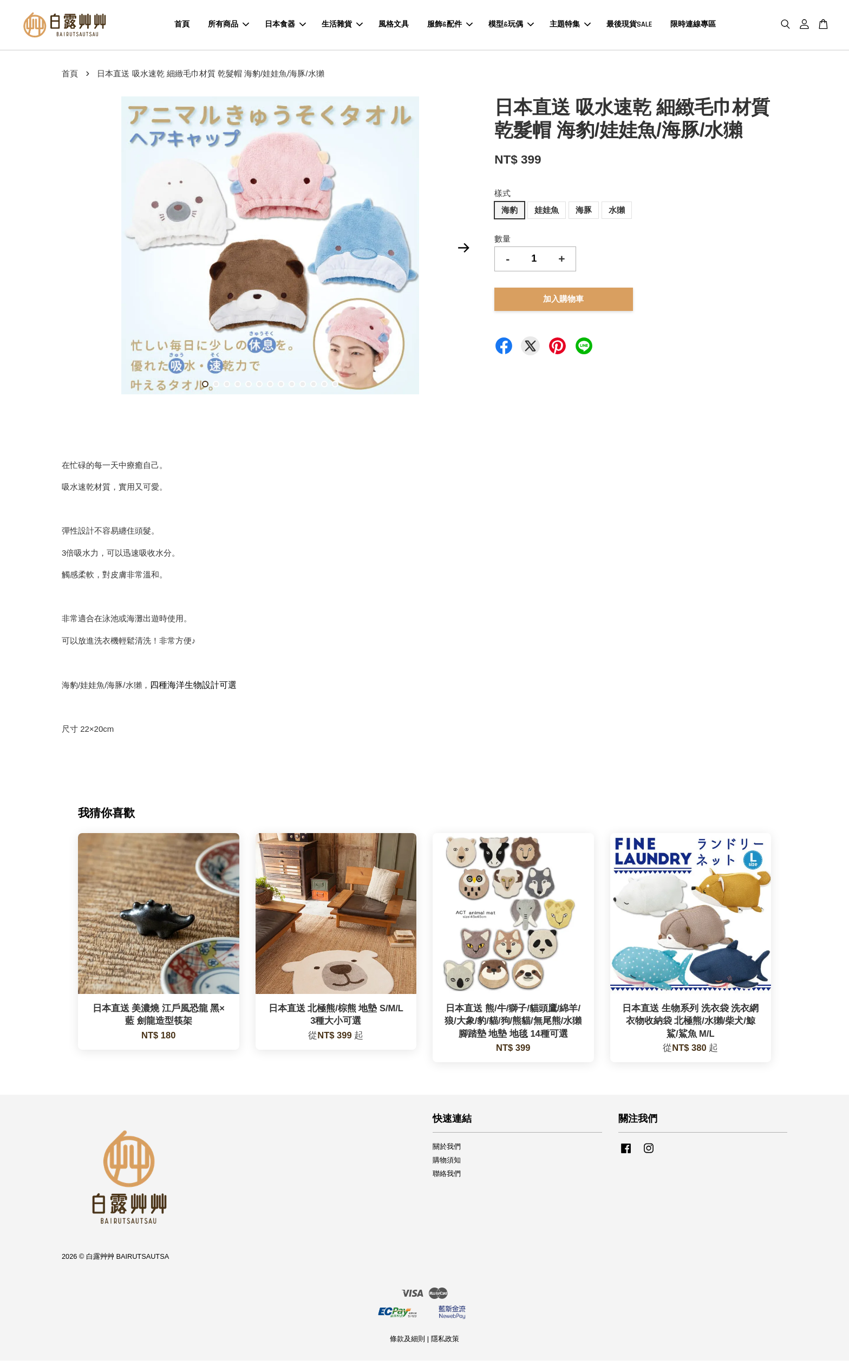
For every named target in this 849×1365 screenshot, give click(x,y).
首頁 (182, 26)
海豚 (584, 213)
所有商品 (228, 26)
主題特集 (570, 26)
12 (324, 388)
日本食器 (285, 26)
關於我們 (447, 1151)
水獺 (617, 213)
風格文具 (393, 26)
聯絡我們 (447, 1177)
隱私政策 (445, 1342)
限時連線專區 (693, 26)
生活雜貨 (342, 26)
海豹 (509, 213)
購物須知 (447, 1164)
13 (335, 388)
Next (463, 251)
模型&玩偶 (511, 26)
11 (313, 388)
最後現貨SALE (629, 26)
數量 (502, 242)
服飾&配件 (450, 26)
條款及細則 (407, 1342)
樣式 (502, 197)
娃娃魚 (546, 213)
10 (302, 388)
